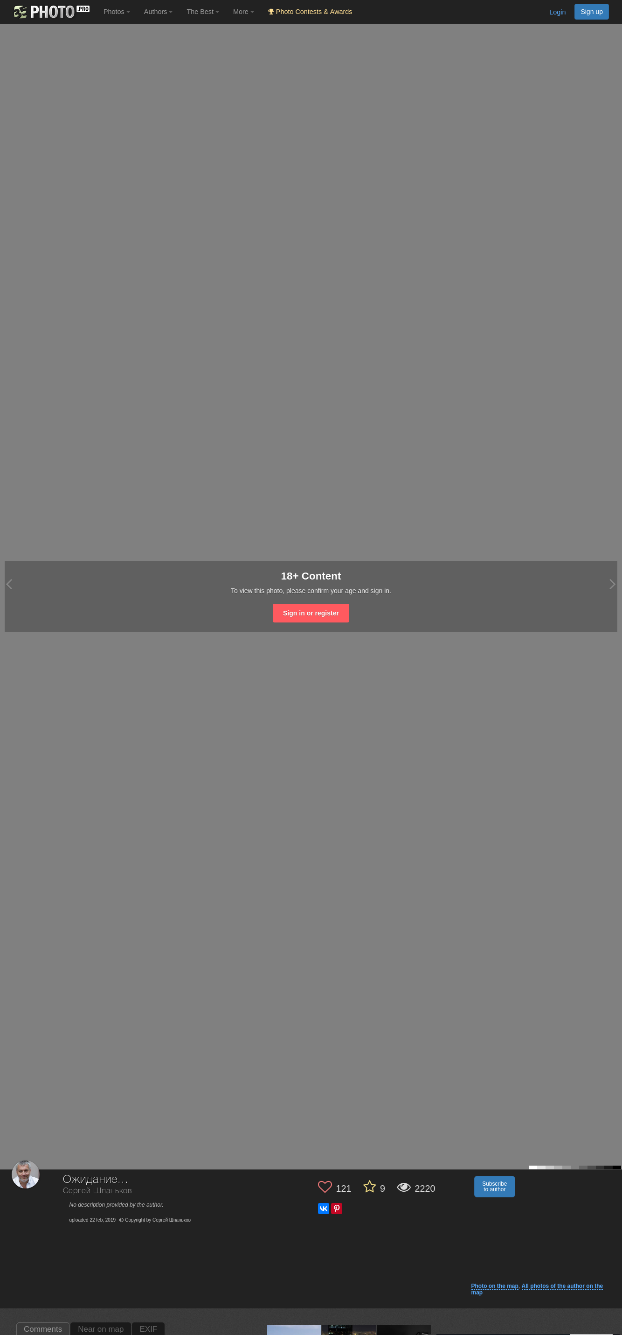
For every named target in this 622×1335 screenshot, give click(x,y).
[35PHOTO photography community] (51, 12)
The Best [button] (203, 11)
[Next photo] (612, 583)
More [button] (243, 11)
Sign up (592, 11)
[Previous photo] (9, 583)
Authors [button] (158, 11)
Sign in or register (311, 613)
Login (557, 12)
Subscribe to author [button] (494, 1187)
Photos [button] (117, 11)
